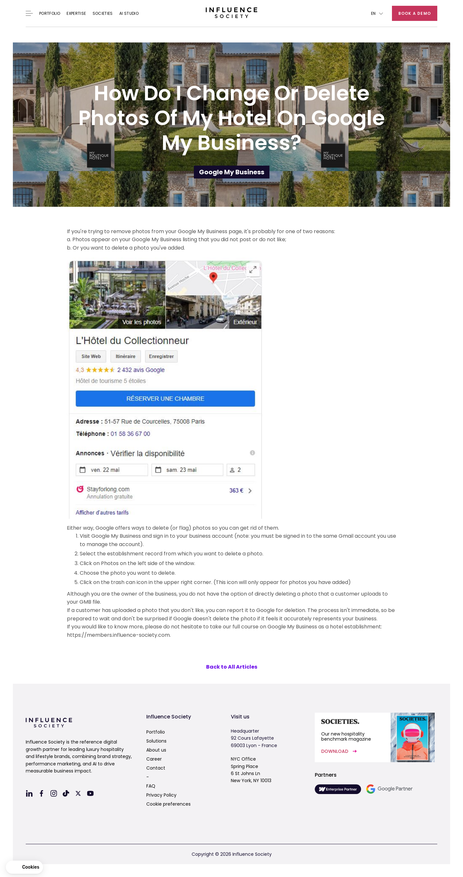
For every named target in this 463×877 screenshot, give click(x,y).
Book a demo (414, 13)
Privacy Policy (161, 795)
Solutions (156, 741)
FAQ (150, 786)
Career (154, 759)
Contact (155, 768)
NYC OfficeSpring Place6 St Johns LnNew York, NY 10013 (251, 770)
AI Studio (129, 13)
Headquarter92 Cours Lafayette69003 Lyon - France (254, 738)
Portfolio (49, 13)
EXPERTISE (76, 13)
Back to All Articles (231, 667)
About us (156, 750)
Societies (103, 13)
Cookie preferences (168, 804)
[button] (377, 13)
